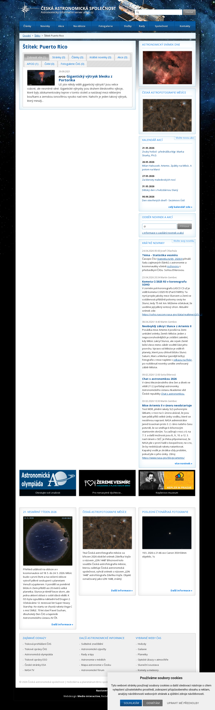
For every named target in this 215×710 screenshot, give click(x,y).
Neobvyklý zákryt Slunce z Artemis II (166, 326)
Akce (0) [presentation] (122, 57)
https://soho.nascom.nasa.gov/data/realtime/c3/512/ (172, 314)
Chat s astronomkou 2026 (159, 379)
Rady (142, 26)
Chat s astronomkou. (173, 393)
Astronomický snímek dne (161, 44)
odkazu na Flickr (182, 359)
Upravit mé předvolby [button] (183, 703)
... (42, 100)
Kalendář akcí (152, 140)
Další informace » (62, 624)
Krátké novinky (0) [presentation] (100, 57)
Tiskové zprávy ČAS (36, 649)
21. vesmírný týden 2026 (40, 512)
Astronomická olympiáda (39, 654)
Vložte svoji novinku (183, 240)
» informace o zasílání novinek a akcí (163, 232)
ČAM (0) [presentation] (49, 64)
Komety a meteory (148, 670)
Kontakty (185, 26)
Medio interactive (89, 696)
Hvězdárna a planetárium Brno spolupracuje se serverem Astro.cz (104, 682)
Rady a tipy (87, 654)
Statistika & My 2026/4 (169, 258)
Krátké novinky (153, 243)
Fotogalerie (106, 26)
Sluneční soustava (148, 665)
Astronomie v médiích (93, 659)
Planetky (143, 654)
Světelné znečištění (92, 644)
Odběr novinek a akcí (157, 217)
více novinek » (183, 463)
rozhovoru (173, 266)
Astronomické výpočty (93, 649)
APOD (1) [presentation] (32, 64)
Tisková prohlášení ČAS (38, 644)
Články (27, 26)
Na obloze (79, 26)
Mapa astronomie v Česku (96, 665)
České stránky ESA (35, 665)
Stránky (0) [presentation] (58, 57)
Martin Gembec (169, 277)
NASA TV (29, 670)
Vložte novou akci (185, 137)
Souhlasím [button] (131, 703)
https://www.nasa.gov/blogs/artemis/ (163, 457)
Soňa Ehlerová (168, 374)
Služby (128, 26)
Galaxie (142, 649)
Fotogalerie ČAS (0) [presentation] (72, 64)
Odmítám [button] (153, 703)
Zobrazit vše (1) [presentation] (36, 57)
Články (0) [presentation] (77, 57)
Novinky (45, 26)
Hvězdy (142, 644)
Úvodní (27, 35)
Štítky (37, 35)
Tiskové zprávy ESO (36, 659)
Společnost (161, 26)
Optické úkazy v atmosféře (153, 659)
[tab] (36, 57)
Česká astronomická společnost (46, 682)
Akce (61, 26)
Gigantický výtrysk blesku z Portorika (85, 78)
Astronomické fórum (92, 670)
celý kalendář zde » (180, 207)
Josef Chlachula (169, 250)
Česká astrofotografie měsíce (164, 92)
